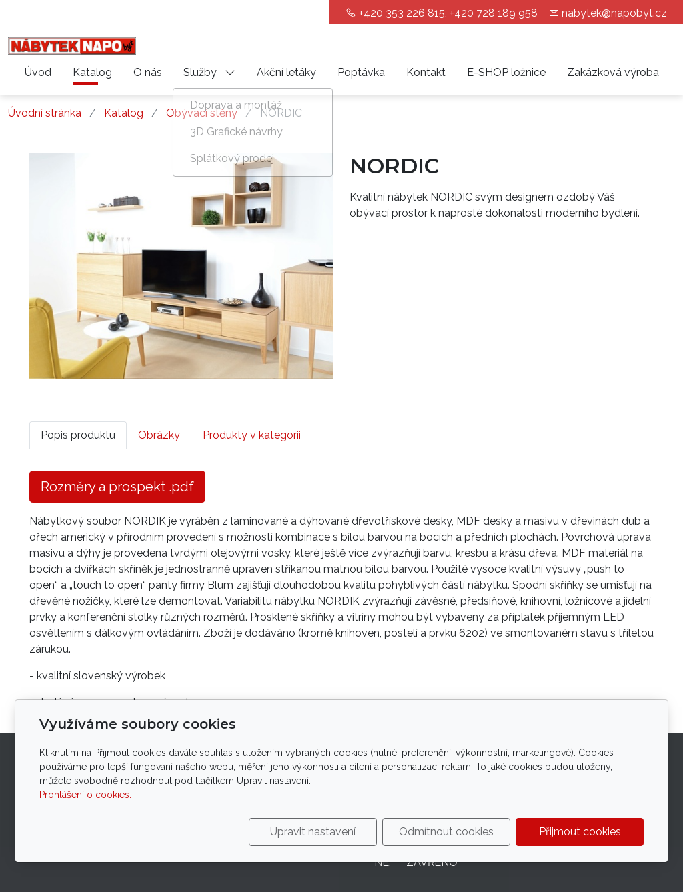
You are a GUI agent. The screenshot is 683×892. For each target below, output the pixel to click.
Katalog (92, 72)
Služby (209, 72)
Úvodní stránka (44, 113)
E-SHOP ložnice (506, 72)
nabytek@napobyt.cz (614, 13)
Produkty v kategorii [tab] (252, 435)
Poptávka (361, 72)
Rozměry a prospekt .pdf (117, 487)
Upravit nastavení (313, 831)
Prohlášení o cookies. (85, 794)
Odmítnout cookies (446, 831)
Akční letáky (286, 72)
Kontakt (426, 72)
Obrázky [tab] (159, 435)
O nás (147, 72)
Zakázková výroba (613, 72)
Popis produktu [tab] (78, 435)
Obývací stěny (201, 113)
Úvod (38, 72)
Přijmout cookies (580, 831)
